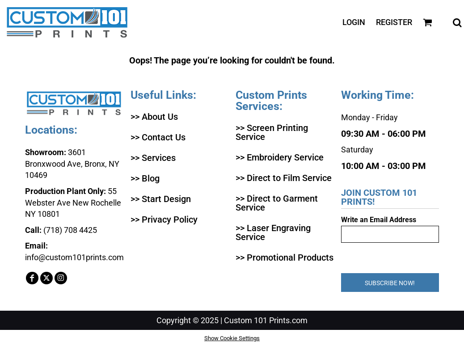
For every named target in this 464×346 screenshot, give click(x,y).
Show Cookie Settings (232, 338)
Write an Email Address (378, 219)
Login (353, 22)
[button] (427, 22)
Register (394, 22)
